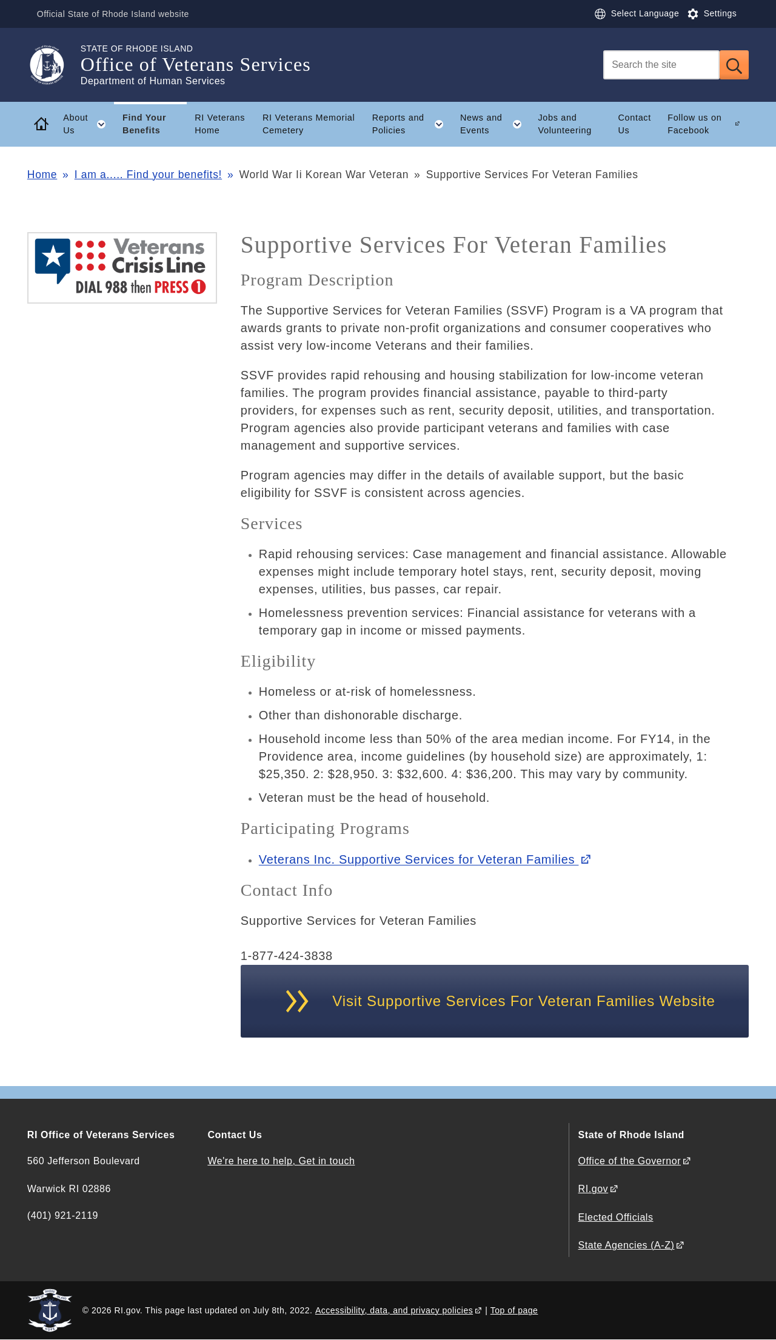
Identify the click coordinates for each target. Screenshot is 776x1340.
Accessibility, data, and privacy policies (394, 1310)
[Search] (661, 64)
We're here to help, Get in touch (281, 1161)
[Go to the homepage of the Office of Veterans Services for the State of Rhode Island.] (54, 64)
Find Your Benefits (144, 124)
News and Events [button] (495, 124)
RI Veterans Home (220, 124)
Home (42, 174)
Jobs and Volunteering (564, 124)
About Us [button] (88, 124)
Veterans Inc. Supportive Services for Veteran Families (419, 859)
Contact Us (634, 124)
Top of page (514, 1310)
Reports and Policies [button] (412, 124)
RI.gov (593, 1189)
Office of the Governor (629, 1161)
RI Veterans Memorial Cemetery (309, 124)
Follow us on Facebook (694, 124)
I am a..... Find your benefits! (148, 174)
